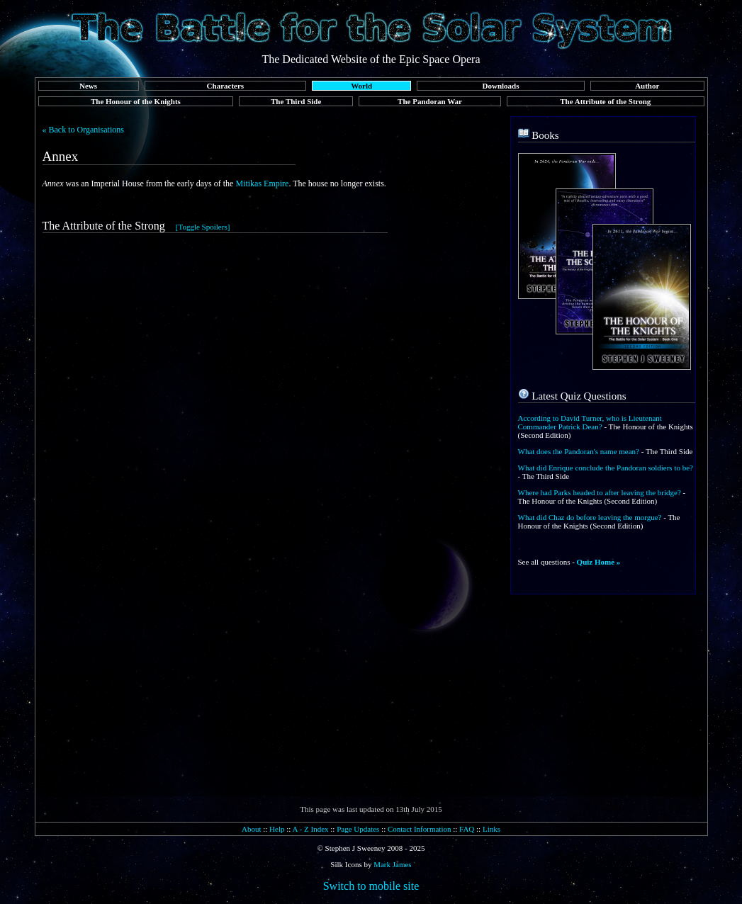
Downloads (501, 85)
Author (647, 85)
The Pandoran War (430, 101)
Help (276, 829)
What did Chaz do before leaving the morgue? (590, 517)
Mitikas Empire (261, 183)
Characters (225, 85)
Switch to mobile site (371, 886)
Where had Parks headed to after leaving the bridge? (599, 492)
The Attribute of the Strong (605, 101)
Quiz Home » (599, 562)
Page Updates (358, 829)
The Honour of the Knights (136, 101)
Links (491, 829)
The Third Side (296, 101)
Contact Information (419, 829)
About (252, 829)
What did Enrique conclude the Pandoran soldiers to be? (605, 467)
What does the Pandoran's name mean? (579, 451)
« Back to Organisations (83, 130)
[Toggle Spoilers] (203, 226)
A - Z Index (311, 829)
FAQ (466, 829)
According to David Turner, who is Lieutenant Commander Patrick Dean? (590, 422)
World (361, 85)
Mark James (392, 864)
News (88, 85)
